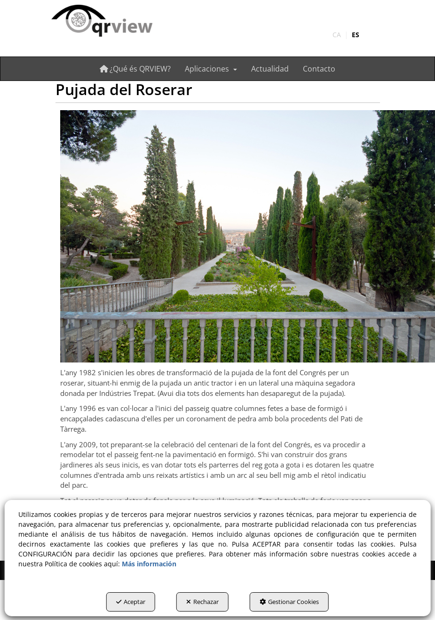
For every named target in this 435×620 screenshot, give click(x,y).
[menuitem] (346, 35)
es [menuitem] (355, 34)
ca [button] (336, 34)
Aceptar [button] (130, 601)
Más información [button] (149, 563)
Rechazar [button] (202, 601)
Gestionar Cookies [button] (289, 601)
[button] (101, 21)
